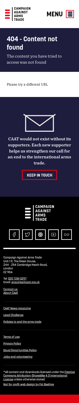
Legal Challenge (13, 315)
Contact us (10, 289)
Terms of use (11, 337)
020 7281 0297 (17, 278)
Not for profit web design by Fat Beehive (28, 384)
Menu (60, 14)
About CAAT (10, 293)
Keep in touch (39, 175)
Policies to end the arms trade (22, 322)
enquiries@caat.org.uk (25, 282)
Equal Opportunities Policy (20, 350)
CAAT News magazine (17, 308)
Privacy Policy (12, 343)
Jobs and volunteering (17, 357)
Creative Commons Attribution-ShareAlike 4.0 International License (39, 375)
